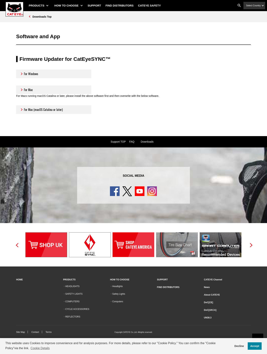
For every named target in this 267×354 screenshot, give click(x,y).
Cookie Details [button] (40, 348)
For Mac (26, 90)
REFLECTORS (72, 316)
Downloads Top (42, 16)
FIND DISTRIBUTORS (120, 5)
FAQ (131, 141)
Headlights (117, 286)
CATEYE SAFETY (149, 5)
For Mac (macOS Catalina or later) (41, 109)
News (207, 287)
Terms (49, 332)
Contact (35, 332)
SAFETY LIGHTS (74, 294)
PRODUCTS (36, 5)
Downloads (147, 141)
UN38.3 (208, 317)
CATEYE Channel (213, 279)
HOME (19, 279)
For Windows (29, 74)
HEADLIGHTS (72, 286)
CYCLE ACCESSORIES (77, 309)
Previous (17, 244)
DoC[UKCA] (210, 310)
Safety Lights (118, 294)
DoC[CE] (208, 302)
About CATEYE (212, 295)
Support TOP (118, 141)
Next (250, 244)
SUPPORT (94, 5)
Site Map (20, 332)
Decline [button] (239, 346)
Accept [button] (254, 346)
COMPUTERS (72, 301)
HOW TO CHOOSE (66, 5)
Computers (117, 301)
